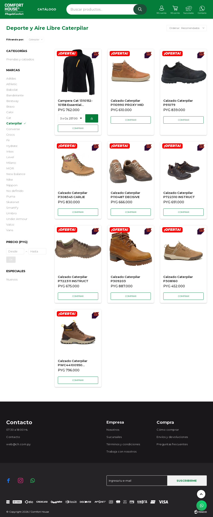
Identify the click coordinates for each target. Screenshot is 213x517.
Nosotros (112, 429)
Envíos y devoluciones (172, 437)
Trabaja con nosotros (121, 451)
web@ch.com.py (18, 444)
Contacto (13, 437)
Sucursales (114, 437)
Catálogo (46, 9)
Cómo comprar (168, 429)
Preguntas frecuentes (172, 444)
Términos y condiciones (123, 444)
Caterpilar (34, 39)
